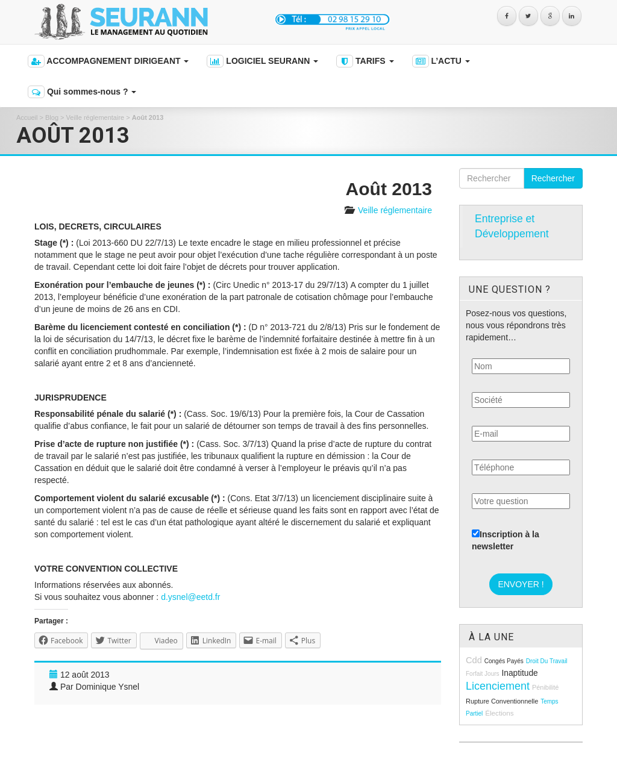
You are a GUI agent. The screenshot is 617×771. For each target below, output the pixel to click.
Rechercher (553, 178)
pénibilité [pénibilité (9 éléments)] (545, 687)
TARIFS (364, 61)
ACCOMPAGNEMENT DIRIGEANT (108, 61)
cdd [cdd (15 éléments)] (474, 660)
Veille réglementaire (95, 117)
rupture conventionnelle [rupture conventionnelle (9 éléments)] (502, 701)
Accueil (26, 117)
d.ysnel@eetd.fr (190, 597)
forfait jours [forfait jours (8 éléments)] (483, 673)
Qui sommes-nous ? (82, 92)
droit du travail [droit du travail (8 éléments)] (547, 661)
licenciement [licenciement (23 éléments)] (498, 686)
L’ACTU (441, 61)
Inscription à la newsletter (505, 540)
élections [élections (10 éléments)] (499, 713)
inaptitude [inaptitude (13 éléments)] (519, 673)
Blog (51, 117)
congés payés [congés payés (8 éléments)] (504, 661)
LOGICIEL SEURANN (262, 61)
